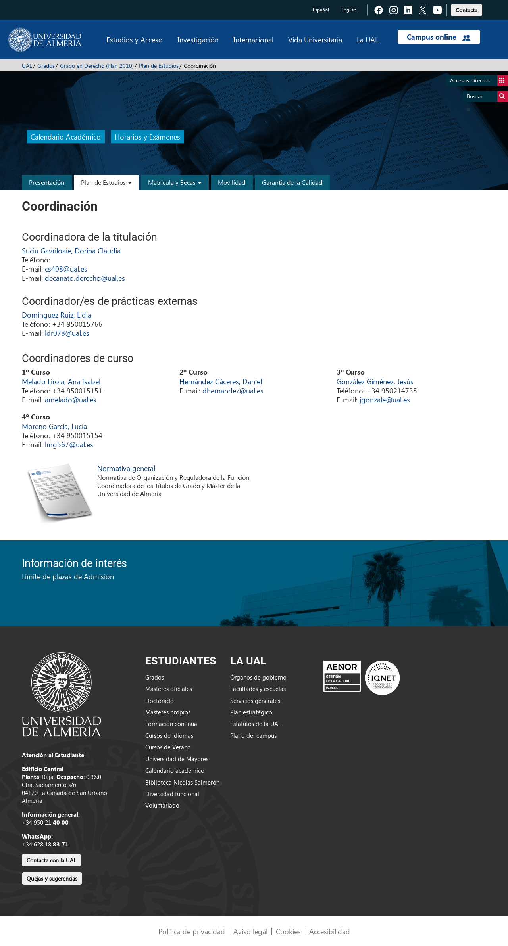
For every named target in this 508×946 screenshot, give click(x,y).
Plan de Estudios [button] (106, 182)
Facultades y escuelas (258, 689)
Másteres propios (167, 712)
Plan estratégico (251, 712)
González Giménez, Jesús (375, 381)
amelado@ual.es (70, 399)
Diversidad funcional (172, 794)
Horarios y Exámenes (147, 137)
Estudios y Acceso (134, 39)
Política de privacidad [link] (191, 931)
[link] (466, 9)
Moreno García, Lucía (54, 426)
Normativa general (126, 468)
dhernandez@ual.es (233, 390)
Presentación (46, 182)
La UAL (367, 39)
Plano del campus (253, 735)
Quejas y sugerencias (52, 878)
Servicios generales (255, 701)
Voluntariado (162, 805)
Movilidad (231, 182)
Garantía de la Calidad (292, 182)
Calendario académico (174, 770)
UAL (27, 65)
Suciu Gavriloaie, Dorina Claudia (71, 250)
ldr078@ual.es (67, 333)
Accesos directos (479, 80)
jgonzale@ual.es (385, 399)
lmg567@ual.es (69, 444)
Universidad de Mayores (176, 759)
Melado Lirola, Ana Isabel (61, 381)
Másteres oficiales (168, 689)
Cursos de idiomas (169, 735)
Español (321, 10)
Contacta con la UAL (51, 860)
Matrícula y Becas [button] (174, 182)
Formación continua (171, 724)
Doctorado (159, 701)
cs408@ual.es (66, 269)
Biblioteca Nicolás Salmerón (182, 782)
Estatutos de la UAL (255, 724)
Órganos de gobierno (258, 677)
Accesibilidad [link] (329, 931)
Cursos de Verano (168, 747)
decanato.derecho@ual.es (85, 278)
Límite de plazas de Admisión (68, 576)
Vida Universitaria (315, 39)
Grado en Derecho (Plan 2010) (97, 65)
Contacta (466, 10)
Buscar (487, 96)
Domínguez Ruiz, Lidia (56, 315)
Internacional (253, 39)
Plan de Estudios (159, 65)
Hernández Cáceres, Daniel (220, 381)
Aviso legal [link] (250, 931)
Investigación (198, 39)
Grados (46, 65)
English (348, 10)
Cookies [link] (288, 931)
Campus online (439, 37)
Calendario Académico (66, 137)
